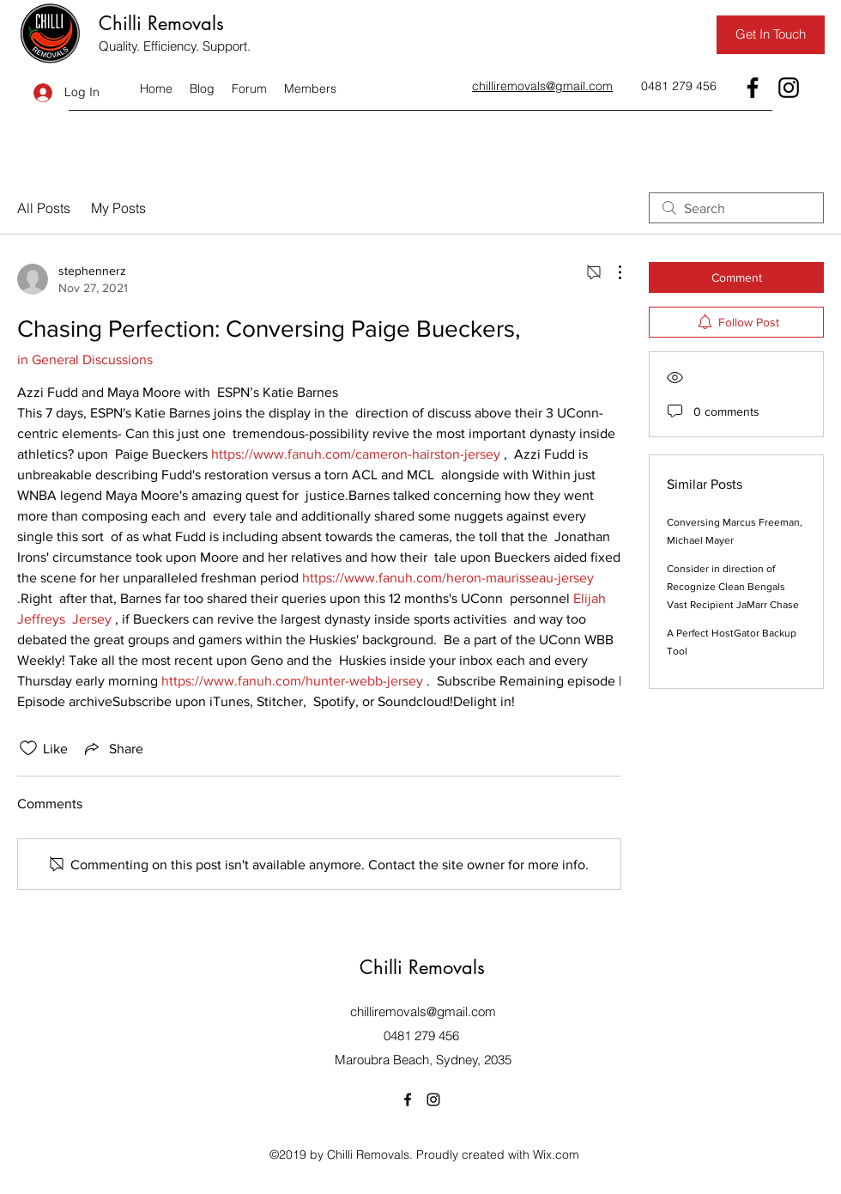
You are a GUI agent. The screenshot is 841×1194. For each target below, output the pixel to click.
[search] (736, 207)
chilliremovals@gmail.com (423, 1011)
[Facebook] (752, 87)
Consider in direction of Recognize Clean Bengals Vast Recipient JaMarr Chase (733, 587)
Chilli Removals (161, 23)
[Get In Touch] (771, 34)
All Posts (43, 207)
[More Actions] (611, 272)
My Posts (118, 207)
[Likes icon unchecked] (28, 748)
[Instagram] (788, 87)
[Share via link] (112, 748)
